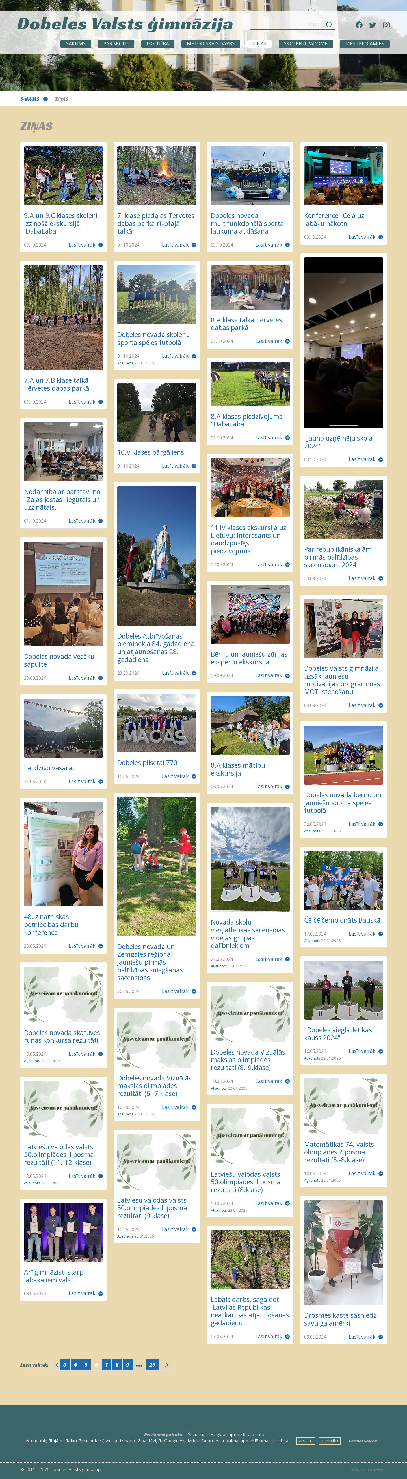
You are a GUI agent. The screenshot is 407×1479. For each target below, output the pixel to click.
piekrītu (330, 1441)
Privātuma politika (163, 1434)
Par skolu (116, 43)
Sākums (76, 43)
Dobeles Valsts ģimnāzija (125, 23)
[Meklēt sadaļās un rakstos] (292, 26)
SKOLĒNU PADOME (306, 43)
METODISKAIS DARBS (211, 43)
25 (152, 1364)
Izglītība (158, 43)
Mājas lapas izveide (369, 1469)
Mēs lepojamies (364, 43)
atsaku (306, 1441)
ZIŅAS (259, 43)
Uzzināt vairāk (362, 1440)
